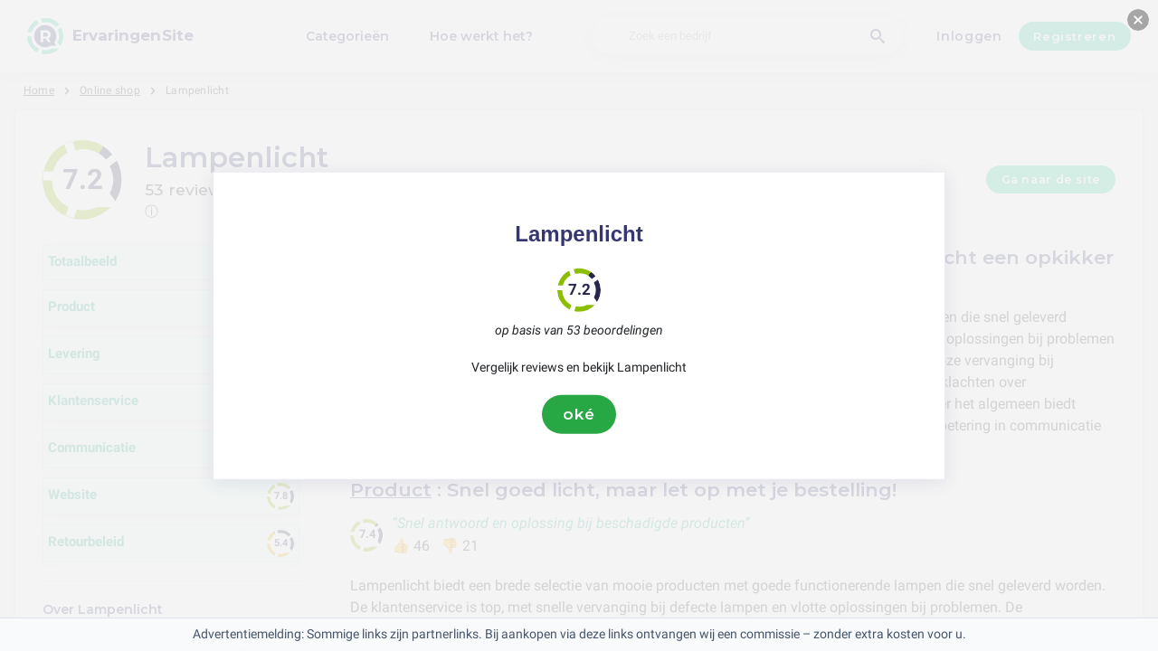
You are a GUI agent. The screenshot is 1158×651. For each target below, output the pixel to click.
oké (579, 414)
